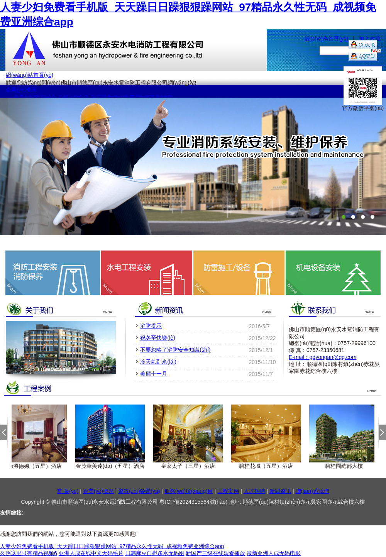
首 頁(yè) (67, 491)
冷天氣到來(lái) (158, 362)
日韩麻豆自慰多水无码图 (155, 553)
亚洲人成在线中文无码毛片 (91, 553)
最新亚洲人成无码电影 (274, 553)
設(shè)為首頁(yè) (326, 39)
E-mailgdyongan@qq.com (322, 357)
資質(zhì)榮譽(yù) (139, 491)
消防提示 (151, 326)
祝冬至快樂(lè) (157, 338)
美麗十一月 (153, 374)
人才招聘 (254, 491)
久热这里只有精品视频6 (28, 553)
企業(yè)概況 (21, 89)
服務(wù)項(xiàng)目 (188, 491)
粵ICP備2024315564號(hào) (194, 502)
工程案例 (228, 491)
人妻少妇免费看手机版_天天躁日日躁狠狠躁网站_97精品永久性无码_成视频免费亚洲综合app (112, 546)
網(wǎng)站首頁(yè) (29, 75)
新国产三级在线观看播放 (215, 553)
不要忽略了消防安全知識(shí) (175, 350)
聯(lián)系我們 (312, 491)
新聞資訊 (280, 491)
